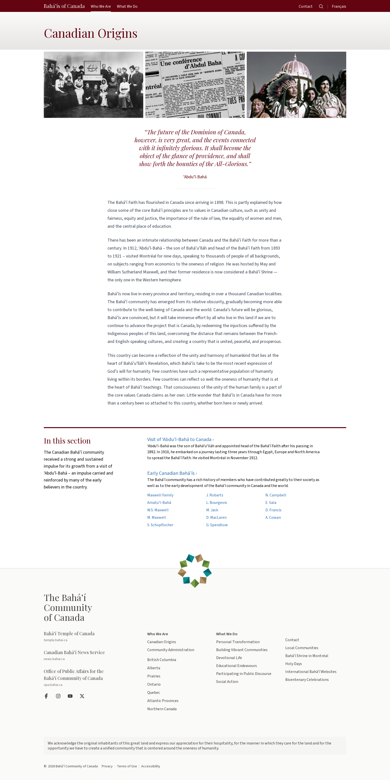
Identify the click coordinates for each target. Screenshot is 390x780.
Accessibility (150, 766)
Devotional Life (229, 658)
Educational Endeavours (236, 666)
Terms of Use (127, 766)
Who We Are (157, 634)
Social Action (227, 681)
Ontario (154, 684)
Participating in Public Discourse (243, 673)
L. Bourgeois (216, 502)
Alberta (153, 668)
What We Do (227, 634)
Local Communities (301, 648)
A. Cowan (273, 517)
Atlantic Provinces (163, 701)
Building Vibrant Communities (242, 650)
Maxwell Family (160, 495)
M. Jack (212, 510)
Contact (292, 640)
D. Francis (273, 510)
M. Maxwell (156, 517)
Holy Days (293, 664)
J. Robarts (214, 495)
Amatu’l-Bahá (159, 502)
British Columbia (161, 660)
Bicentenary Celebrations (307, 679)
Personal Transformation (238, 642)
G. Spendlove (217, 525)
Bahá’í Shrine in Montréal (306, 656)
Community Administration (170, 650)
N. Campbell (275, 495)
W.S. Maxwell (158, 510)
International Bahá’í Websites (311, 671)
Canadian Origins (161, 642)
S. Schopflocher (160, 525)
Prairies (153, 676)
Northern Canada (162, 709)
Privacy (107, 766)
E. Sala (270, 502)
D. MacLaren (216, 517)
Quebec (153, 692)
